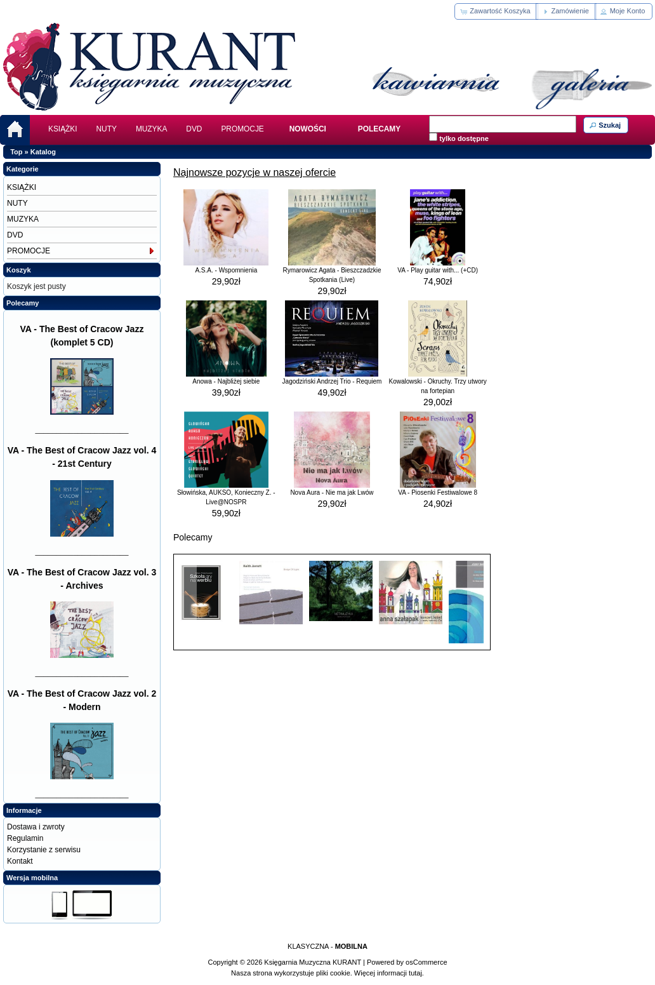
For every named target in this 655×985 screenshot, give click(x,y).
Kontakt (20, 861)
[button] (496, 11)
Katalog (43, 152)
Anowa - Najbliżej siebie (226, 381)
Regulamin (25, 838)
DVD (194, 128)
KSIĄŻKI (62, 128)
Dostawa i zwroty (36, 826)
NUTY (106, 128)
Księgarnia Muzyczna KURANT (312, 962)
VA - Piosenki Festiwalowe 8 (437, 492)
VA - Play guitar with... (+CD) (437, 270)
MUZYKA (151, 128)
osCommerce (426, 962)
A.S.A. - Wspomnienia (226, 270)
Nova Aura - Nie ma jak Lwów (331, 492)
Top (16, 152)
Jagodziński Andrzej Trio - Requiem (332, 381)
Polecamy (22, 303)
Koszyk (18, 270)
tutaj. (415, 973)
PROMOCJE (242, 128)
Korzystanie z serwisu (44, 849)
